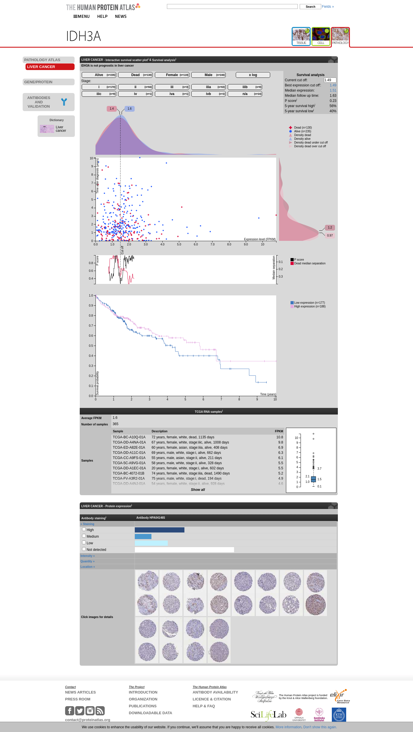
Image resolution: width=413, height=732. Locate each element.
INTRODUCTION (143, 692)
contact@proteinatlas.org (87, 720)
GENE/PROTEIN (38, 82)
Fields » (328, 7)
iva (179, 94)
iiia (215, 87)
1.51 (333, 90)
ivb (215, 94)
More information (288, 727)
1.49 (333, 85)
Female (177, 75)
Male (215, 75)
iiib (252, 87)
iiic (106, 94)
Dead (141, 75)
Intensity (86, 555)
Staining (88, 524)
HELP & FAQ (204, 706)
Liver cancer (61, 129)
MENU (81, 16)
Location (87, 566)
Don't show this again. (320, 727)
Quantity (86, 561)
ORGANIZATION (143, 699)
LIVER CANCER (41, 67)
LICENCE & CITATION (212, 699)
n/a (252, 94)
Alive (105, 75)
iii (179, 87)
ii (143, 87)
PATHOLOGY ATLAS (42, 60)
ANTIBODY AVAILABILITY (215, 692)
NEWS (121, 16)
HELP (102, 16)
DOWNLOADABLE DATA (150, 713)
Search (310, 6)
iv (143, 94)
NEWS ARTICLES (80, 692)
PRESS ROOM (77, 699)
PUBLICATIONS (143, 706)
